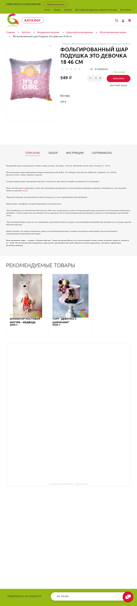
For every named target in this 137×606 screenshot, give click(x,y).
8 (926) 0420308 (32, 4)
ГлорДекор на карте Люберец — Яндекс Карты (68, 484)
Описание (32, 153)
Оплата (68, 9)
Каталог (33, 20)
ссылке (25, 190)
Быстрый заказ (118, 85)
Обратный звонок (56, 4)
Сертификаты (102, 153)
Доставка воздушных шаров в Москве (96, 9)
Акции (57, 9)
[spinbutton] (95, 78)
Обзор (53, 153)
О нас (47, 9)
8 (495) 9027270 (14, 4)
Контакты (125, 9)
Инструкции (75, 153)
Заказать (118, 78)
